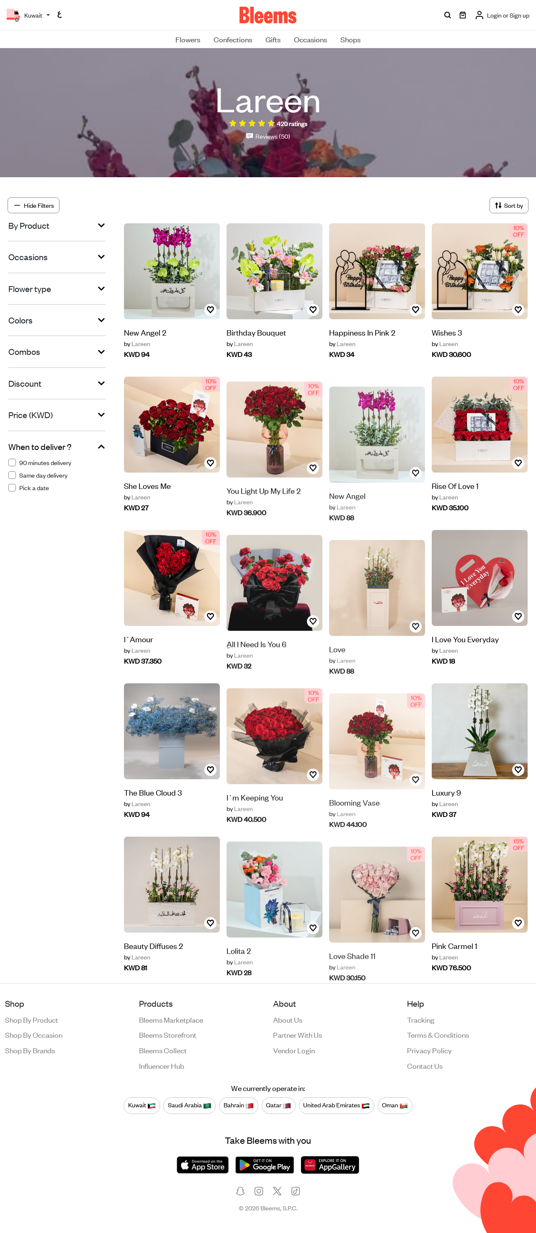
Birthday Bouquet (256, 332)
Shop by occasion (33, 1034)
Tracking (420, 1019)
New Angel (347, 512)
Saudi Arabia (189, 1105)
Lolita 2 (239, 970)
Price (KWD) (30, 414)
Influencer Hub (161, 1065)
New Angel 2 (145, 332)
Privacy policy (429, 1050)
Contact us (425, 1065)
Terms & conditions (438, 1034)
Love (337, 665)
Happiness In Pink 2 (362, 332)
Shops (350, 39)
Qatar (278, 1105)
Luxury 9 (446, 793)
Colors (20, 320)
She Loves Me (147, 501)
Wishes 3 (447, 332)
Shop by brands (30, 1050)
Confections (233, 39)
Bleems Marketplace (171, 1019)
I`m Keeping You (255, 817)
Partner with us (297, 1034)
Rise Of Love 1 (455, 486)
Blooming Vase (354, 819)
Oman (395, 1105)
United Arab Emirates (336, 1105)
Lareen (137, 343)
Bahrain (239, 1105)
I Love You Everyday (465, 639)
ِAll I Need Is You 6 (256, 663)
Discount (24, 383)
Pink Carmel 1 (454, 946)
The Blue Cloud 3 (153, 807)
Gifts (273, 39)
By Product (28, 225)
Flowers (187, 39)
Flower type (29, 288)
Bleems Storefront (167, 1034)
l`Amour (138, 654)
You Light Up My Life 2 (264, 510)
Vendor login (294, 1050)
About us (287, 1019)
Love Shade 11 (352, 972)
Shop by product (31, 1019)
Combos (24, 351)
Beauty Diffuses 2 (153, 961)
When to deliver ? (40, 446)
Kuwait (142, 1105)
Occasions (310, 39)
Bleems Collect (163, 1050)
